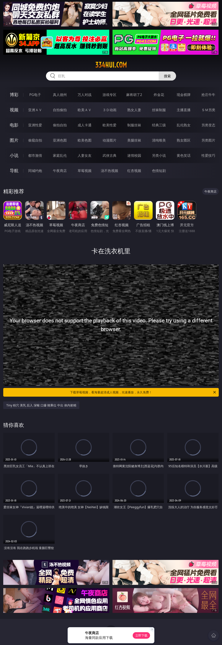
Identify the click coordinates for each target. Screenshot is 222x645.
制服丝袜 (134, 125)
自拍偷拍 (60, 109)
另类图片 (208, 140)
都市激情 (35, 155)
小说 (14, 155)
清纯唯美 (159, 140)
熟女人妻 (134, 109)
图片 (14, 140)
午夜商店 (60, 170)
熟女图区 (184, 140)
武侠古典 (109, 155)
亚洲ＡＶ (35, 109)
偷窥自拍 (35, 140)
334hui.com (111, 65)
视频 (14, 110)
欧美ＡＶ (84, 109)
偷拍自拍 (60, 125)
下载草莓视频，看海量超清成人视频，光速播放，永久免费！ (143, 392)
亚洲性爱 (35, 125)
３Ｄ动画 (109, 109)
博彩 (14, 94)
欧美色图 (84, 140)
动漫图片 (109, 140)
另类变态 (208, 125)
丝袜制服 (159, 109)
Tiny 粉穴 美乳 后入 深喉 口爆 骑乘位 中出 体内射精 (41, 405)
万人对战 (84, 94)
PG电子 (35, 94)
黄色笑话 (184, 155)
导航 (14, 170)
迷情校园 (134, 155)
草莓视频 (84, 170)
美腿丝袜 (134, 140)
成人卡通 (84, 125)
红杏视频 (134, 170)
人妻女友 (84, 155)
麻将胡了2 (134, 94)
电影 (14, 125)
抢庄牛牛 (208, 94)
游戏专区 (109, 94)
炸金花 (159, 94)
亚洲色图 (60, 140)
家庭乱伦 (60, 155)
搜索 (167, 76)
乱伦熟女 (184, 125)
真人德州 (60, 94)
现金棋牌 (184, 94)
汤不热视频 (109, 170)
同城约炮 (35, 170)
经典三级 (159, 125)
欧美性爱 (109, 125)
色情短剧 (159, 170)
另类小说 (159, 155)
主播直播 (184, 109)
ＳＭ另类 (208, 109)
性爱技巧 (208, 155)
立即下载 (141, 635)
